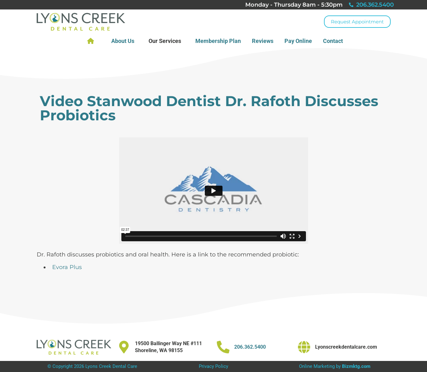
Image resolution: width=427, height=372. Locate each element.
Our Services (166, 41)
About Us (124, 41)
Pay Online (298, 41)
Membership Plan (218, 41)
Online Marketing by (334, 366)
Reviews (262, 41)
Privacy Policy (213, 366)
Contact (334, 41)
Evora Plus (67, 267)
